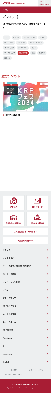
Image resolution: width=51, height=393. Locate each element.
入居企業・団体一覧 (25, 240)
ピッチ (34, 48)
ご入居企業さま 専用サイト (25, 231)
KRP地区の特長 (9, 306)
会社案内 (14, 370)
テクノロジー (8, 42)
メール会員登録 (9, 314)
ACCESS (41, 5)
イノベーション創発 (11, 282)
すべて (6, 37)
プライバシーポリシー (37, 370)
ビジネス (43, 37)
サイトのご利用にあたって (14, 374)
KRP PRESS (8, 330)
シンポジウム (22, 48)
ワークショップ (9, 53)
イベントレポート (29, 37)
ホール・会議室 (9, 274)
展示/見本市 (23, 53)
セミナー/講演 (9, 48)
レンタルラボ (8, 258)
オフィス (6, 250)
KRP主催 (7, 58)
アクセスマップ (9, 298)
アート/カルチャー (36, 42)
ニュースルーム (9, 322)
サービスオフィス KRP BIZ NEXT (17, 266)
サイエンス (21, 42)
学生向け (42, 53)
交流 (33, 53)
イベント (16, 37)
